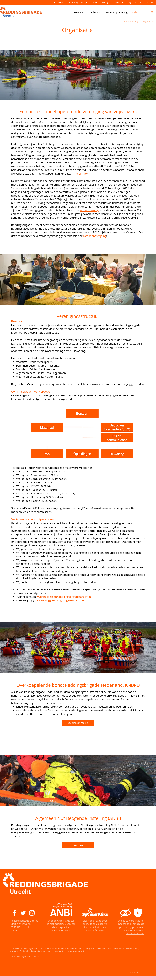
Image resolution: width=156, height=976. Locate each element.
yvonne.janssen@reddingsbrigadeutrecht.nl (64, 597)
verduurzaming (89, 210)
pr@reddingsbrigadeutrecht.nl (72, 951)
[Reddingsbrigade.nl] (78, 723)
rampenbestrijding (94, 236)
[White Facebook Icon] (14, 913)
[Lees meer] (78, 845)
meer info (80, 173)
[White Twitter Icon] (23, 913)
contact (15, 930)
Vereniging (136, 21)
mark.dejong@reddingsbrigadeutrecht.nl (59, 600)
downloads (50, 332)
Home (127, 21)
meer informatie (61, 930)
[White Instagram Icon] (31, 913)
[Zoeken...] (138, 12)
